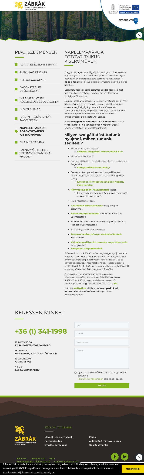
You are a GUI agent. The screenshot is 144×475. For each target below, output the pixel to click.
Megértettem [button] (133, 469)
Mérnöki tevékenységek (59, 437)
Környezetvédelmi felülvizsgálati (90, 189)
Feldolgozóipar (32, 79)
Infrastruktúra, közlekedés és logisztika (39, 100)
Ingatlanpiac (30, 109)
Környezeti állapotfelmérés (86, 248)
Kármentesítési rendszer (85, 213)
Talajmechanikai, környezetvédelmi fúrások (96, 234)
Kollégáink (80, 288)
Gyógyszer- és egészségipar (30, 89)
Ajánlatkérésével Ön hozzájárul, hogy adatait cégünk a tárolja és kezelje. (100, 375)
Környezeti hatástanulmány (93, 167)
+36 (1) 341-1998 (41, 331)
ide (115, 283)
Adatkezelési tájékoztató (33, 461)
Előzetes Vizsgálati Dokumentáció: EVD (100, 151)
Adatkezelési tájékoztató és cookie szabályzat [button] (29, 472)
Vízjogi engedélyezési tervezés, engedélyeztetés (99, 242)
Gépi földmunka (98, 445)
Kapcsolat (38, 458)
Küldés (102, 385)
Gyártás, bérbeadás (56, 445)
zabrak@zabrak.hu (27, 370)
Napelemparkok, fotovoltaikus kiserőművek (33, 131)
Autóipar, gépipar (33, 72)
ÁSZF (52, 458)
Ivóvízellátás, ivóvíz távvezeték (35, 118)
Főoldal (22, 458)
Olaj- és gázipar (32, 142)
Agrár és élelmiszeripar (38, 64)
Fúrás (92, 437)
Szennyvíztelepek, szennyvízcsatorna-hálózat (36, 153)
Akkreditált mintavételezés (87, 205)
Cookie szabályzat (66, 461)
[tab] (37, 64)
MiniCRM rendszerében (90, 378)
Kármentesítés (53, 441)
